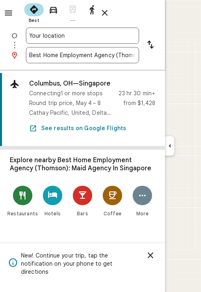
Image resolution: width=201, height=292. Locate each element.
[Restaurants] (23, 200)
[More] (142, 200)
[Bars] (82, 200)
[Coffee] (112, 200)
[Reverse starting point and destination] (150, 45)
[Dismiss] (150, 255)
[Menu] (8, 13)
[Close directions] (104, 13)
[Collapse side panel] (169, 146)
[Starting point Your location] (82, 36)
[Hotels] (53, 200)
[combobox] (82, 36)
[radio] (34, 12)
